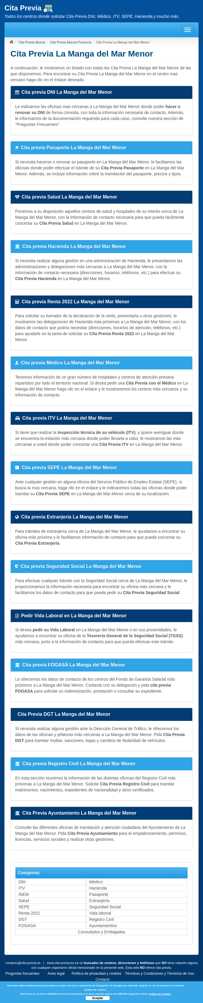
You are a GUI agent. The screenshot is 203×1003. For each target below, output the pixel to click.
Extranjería (99, 900)
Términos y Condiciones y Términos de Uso (159, 973)
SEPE (23, 906)
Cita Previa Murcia (31, 42)
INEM (23, 894)
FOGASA (27, 925)
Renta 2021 (29, 913)
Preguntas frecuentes (22, 973)
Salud (23, 900)
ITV (21, 888)
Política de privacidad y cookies (96, 973)
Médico (96, 881)
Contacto (103, 979)
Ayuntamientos (103, 925)
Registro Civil (101, 919)
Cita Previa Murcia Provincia (70, 42)
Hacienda (98, 888)
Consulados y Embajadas (101, 931)
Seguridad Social (105, 906)
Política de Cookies (160, 994)
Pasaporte (98, 894)
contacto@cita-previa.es (22, 963)
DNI (22, 881)
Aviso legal (56, 973)
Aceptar (97, 998)
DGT (22, 919)
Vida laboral (100, 913)
